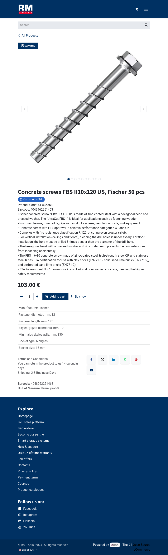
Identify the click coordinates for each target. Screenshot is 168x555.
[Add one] (37, 296)
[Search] (146, 25)
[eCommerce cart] (137, 9)
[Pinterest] (136, 359)
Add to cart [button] (55, 296)
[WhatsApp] (125, 359)
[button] (24, 109)
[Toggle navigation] (146, 9)
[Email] (91, 370)
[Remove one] (21, 296)
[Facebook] (91, 359)
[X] (102, 359)
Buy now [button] (78, 296)
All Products (28, 35)
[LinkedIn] (113, 359)
